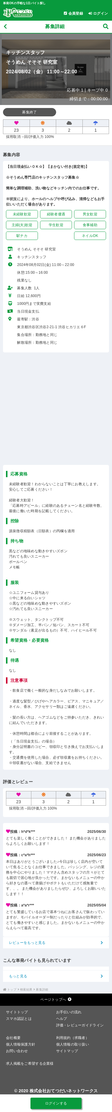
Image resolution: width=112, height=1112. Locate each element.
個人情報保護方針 (20, 1044)
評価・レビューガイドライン (80, 1025)
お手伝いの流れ (69, 1012)
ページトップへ (55, 999)
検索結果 (26, 989)
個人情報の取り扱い (72, 1044)
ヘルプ (61, 1019)
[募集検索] (105, 26)
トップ (11, 989)
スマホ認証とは (19, 1019)
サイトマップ (67, 1051)
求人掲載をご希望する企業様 (30, 1063)
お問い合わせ (17, 1051)
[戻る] (5, 26)
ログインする (56, 1103)
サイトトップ (17, 1012)
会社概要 (13, 1038)
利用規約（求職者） (72, 1038)
